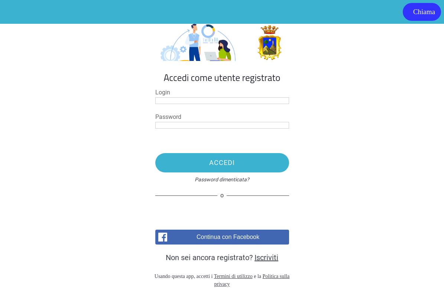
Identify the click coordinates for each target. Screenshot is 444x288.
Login (162, 92)
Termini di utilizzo (233, 276)
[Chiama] (422, 12)
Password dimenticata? (222, 179)
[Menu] (12, 12)
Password (168, 117)
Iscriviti (266, 257)
